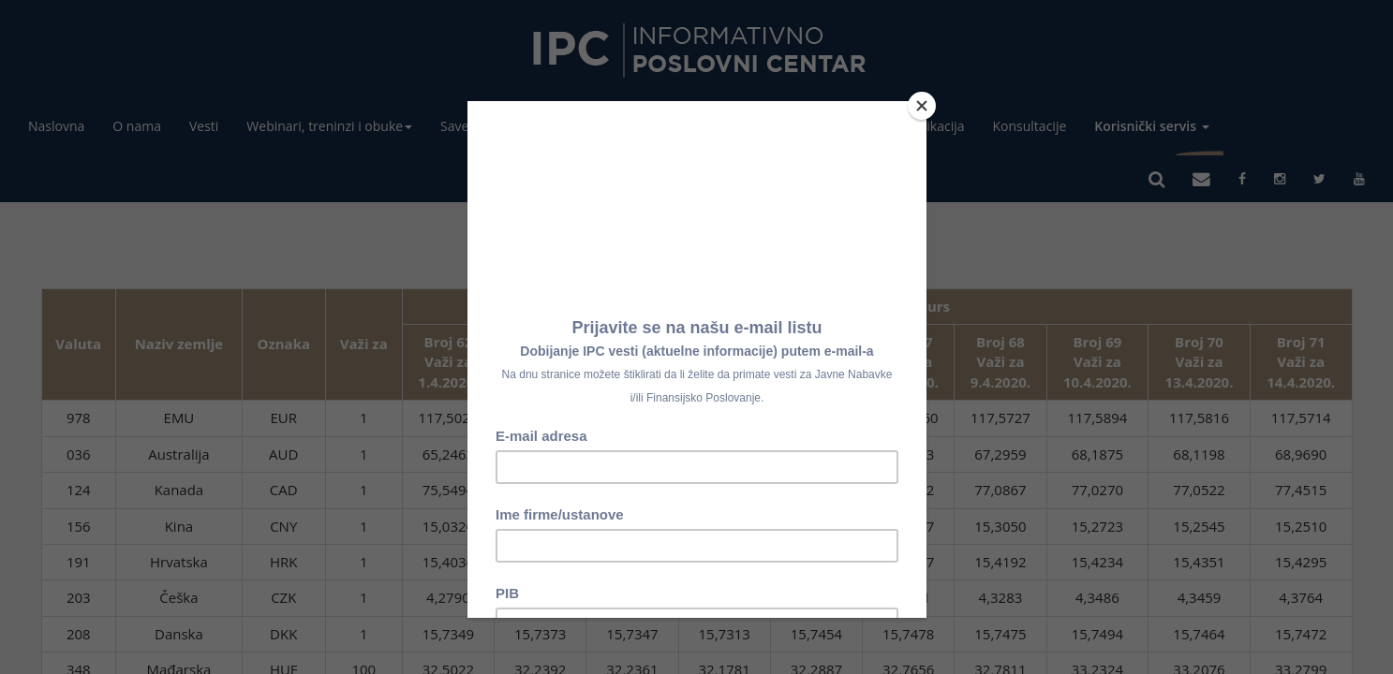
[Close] (922, 106)
